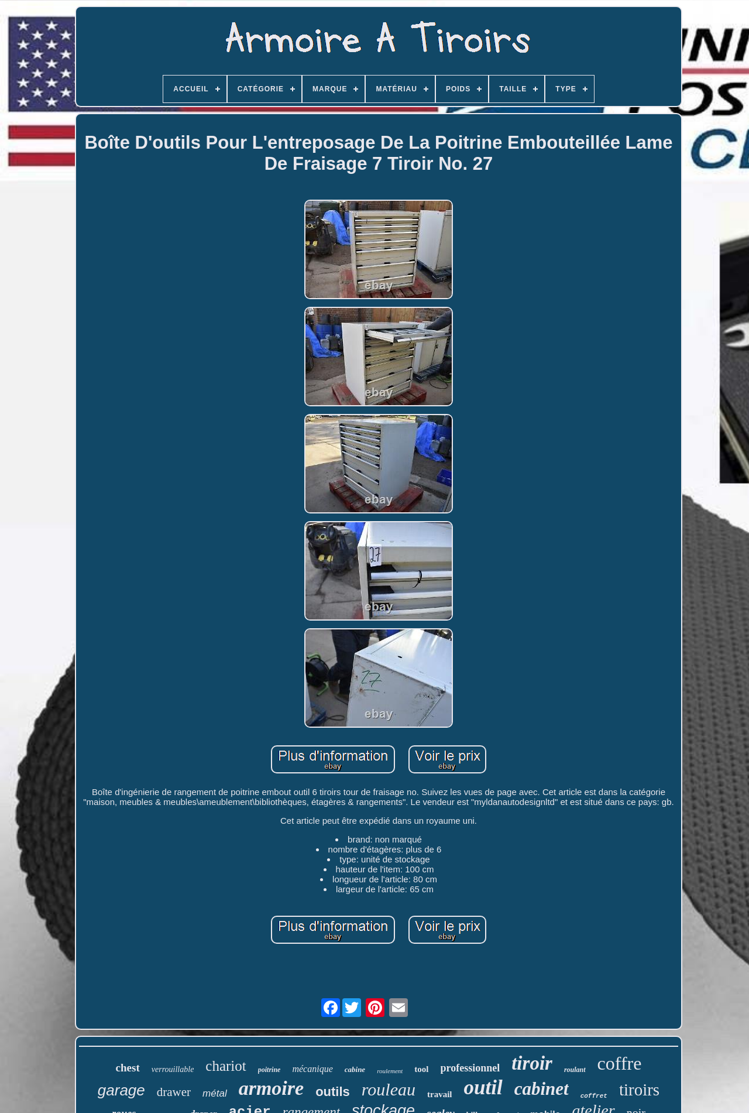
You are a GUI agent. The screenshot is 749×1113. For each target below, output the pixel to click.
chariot (225, 1066)
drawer (174, 1092)
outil (483, 1087)
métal (214, 1093)
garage (121, 1090)
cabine (355, 1069)
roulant (575, 1070)
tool (421, 1069)
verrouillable (173, 1069)
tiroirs (639, 1089)
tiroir (531, 1063)
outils (332, 1091)
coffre (619, 1063)
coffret (593, 1096)
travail (439, 1094)
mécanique (312, 1069)
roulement (390, 1070)
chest (128, 1067)
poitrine (269, 1070)
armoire (271, 1088)
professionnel (470, 1068)
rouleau (388, 1089)
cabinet (541, 1088)
